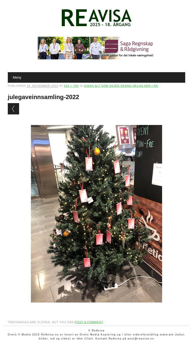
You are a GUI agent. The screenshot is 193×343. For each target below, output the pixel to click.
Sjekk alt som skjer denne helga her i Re (121, 85)
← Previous (13, 108)
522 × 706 (71, 85)
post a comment (89, 322)
